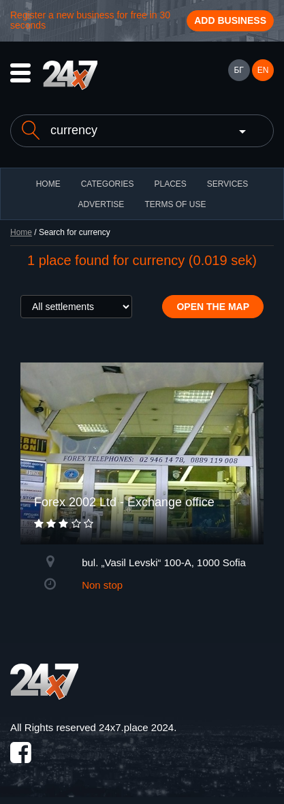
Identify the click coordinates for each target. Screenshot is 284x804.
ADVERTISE (101, 204)
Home (21, 232)
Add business (230, 20)
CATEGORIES (107, 184)
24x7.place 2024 (136, 727)
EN (263, 70)
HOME (48, 184)
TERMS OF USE (175, 204)
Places (170, 184)
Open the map (212, 306)
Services (227, 184)
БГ (238, 70)
